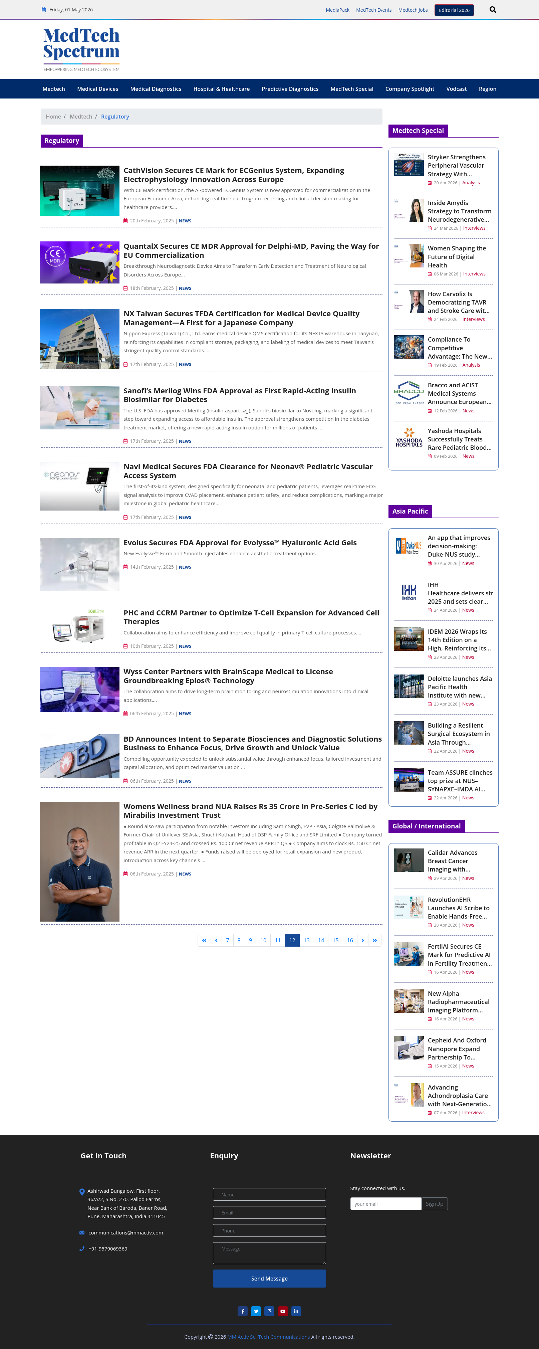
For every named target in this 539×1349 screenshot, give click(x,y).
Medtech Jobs (413, 10)
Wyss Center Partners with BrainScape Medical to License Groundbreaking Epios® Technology (228, 675)
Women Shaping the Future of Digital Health (457, 256)
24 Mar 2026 (443, 228)
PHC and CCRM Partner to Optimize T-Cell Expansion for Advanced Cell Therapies (251, 616)
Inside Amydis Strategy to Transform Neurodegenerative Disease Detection (460, 215)
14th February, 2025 (149, 567)
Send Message (269, 1278)
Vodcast (457, 88)
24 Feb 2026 (443, 319)
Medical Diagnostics (155, 88)
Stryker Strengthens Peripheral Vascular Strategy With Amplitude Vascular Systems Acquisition (457, 174)
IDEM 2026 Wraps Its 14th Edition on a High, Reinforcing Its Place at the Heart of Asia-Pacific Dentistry (458, 648)
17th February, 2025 (149, 364)
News (185, 221)
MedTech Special (351, 88)
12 (292, 940)
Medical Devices (97, 88)
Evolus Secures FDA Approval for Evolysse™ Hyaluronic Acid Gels (240, 542)
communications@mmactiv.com (125, 1232)
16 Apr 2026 (443, 972)
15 (335, 940)
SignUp (435, 1203)
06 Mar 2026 (443, 274)
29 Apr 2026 (443, 878)
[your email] (386, 1203)
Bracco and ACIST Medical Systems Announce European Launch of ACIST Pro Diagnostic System (457, 402)
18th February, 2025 (149, 288)
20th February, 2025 (149, 220)
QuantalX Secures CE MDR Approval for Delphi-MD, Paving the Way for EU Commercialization (251, 250)
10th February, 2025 (149, 646)
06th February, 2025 (149, 713)
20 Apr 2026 (442, 183)
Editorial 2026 (454, 10)
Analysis (471, 182)
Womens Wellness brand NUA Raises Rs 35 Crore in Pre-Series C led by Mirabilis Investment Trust (250, 810)
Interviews (474, 228)
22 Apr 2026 (443, 751)
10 (263, 940)
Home (53, 116)
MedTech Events (373, 10)
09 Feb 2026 (443, 456)
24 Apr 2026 (443, 610)
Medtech (53, 88)
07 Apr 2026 (443, 1113)
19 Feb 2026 (443, 365)
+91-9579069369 (103, 1248)
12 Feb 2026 (443, 411)
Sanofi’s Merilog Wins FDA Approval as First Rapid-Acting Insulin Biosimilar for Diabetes (239, 394)
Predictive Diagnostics (290, 88)
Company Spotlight (409, 88)
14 (321, 940)
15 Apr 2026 (443, 1066)
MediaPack (337, 10)
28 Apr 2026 (443, 925)
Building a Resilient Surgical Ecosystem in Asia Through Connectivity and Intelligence (459, 742)
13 (307, 940)
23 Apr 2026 (443, 657)
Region (488, 88)
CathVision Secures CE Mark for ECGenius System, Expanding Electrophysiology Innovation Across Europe (233, 174)
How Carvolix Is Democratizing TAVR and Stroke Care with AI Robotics (458, 306)
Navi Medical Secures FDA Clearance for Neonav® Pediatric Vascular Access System (248, 470)
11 (278, 940)
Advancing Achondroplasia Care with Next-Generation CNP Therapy (459, 1100)
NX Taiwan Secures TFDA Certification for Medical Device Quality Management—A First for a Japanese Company (241, 317)
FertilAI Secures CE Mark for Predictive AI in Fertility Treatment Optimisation (459, 959)
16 (350, 940)
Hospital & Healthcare (221, 88)
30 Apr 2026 (443, 563)
